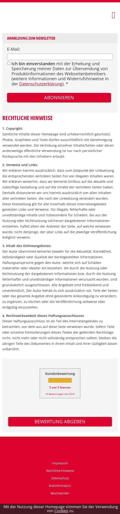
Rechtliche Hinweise (60, 470)
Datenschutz (60, 478)
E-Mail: (13, 49)
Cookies (61, 511)
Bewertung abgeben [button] (59, 421)
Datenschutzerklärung (40, 84)
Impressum (60, 463)
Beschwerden (60, 493)
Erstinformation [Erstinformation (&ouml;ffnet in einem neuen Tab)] (60, 486)
